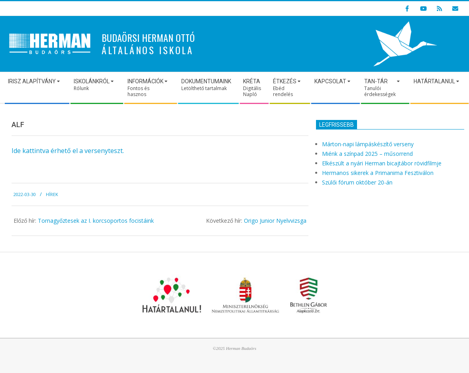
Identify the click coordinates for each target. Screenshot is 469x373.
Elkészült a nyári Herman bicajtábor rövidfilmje (382, 163)
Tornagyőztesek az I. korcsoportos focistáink (96, 220)
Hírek (52, 194)
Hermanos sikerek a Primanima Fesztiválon (378, 173)
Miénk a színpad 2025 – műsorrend (367, 153)
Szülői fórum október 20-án (357, 182)
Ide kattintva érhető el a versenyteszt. (68, 150)
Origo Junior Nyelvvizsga (275, 220)
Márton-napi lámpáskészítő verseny (368, 144)
